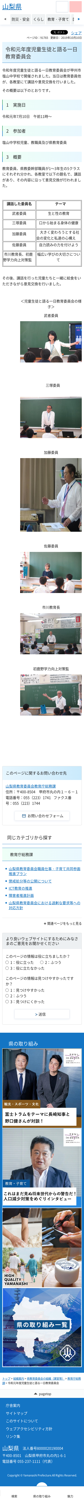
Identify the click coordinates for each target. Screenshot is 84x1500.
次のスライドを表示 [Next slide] (79, 19)
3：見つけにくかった (27, 1001)
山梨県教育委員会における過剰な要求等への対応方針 (44, 905)
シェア (76, 32)
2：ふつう (53, 962)
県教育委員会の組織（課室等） (46, 1379)
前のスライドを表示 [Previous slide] (5, 19)
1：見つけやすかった (27, 990)
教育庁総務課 (21, 854)
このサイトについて (22, 1420)
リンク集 (13, 1436)
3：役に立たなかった (27, 968)
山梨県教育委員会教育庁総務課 (31, 786)
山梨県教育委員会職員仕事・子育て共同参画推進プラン (44, 871)
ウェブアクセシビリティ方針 (29, 1428)
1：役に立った (22, 962)
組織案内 (18, 1379)
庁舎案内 (13, 1405)
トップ (6, 1379)
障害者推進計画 (21, 895)
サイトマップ (16, 1413)
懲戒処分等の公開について (30, 881)
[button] (62, 6)
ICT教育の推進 (20, 888)
